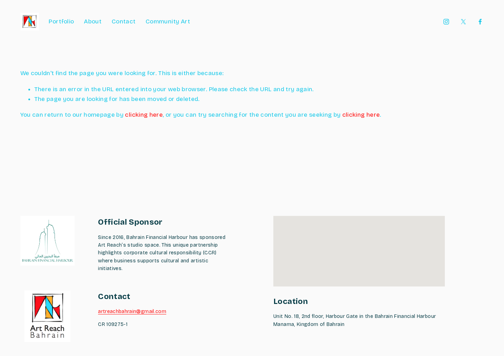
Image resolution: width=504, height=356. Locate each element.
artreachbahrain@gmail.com (132, 311)
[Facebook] (480, 21)
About (93, 21)
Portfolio (61, 21)
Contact (123, 21)
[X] (463, 21)
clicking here (144, 114)
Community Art (168, 21)
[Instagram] (446, 21)
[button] (359, 244)
